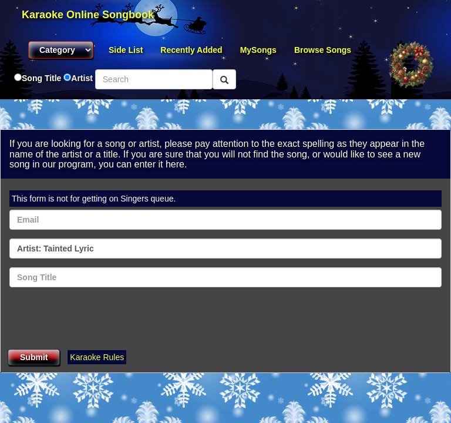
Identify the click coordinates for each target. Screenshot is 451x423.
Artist (82, 78)
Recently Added (191, 50)
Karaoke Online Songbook (88, 15)
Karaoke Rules (97, 357)
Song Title (42, 78)
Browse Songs (322, 50)
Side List (126, 50)
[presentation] (98, 319)
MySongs (258, 50)
